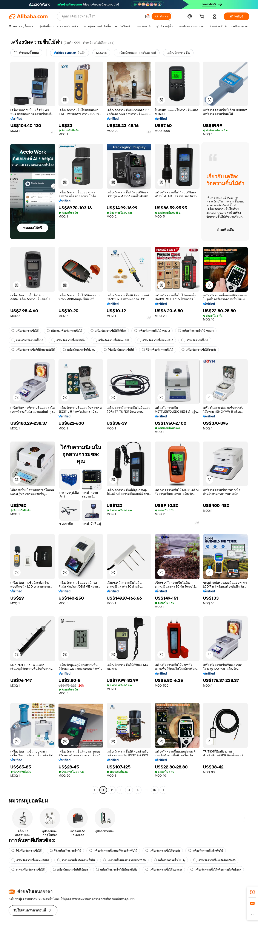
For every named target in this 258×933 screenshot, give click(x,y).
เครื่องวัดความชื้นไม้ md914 (111, 340)
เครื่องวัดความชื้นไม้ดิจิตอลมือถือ (116, 869)
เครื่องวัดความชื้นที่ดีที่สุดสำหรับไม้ (33, 349)
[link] (252, 892)
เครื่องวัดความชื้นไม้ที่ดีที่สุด (108, 331)
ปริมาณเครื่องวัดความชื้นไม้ (64, 331)
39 (154, 789)
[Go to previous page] (94, 790)
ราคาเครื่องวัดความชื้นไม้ (28, 869)
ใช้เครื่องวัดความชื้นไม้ (119, 349)
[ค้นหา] (161, 16)
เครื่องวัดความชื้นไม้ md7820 (30, 860)
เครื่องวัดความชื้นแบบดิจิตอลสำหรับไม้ (113, 850)
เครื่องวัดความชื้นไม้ (24, 331)
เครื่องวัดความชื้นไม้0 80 (79, 349)
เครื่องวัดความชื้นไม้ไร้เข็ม (68, 340)
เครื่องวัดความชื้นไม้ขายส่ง (198, 349)
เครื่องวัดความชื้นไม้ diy (169, 860)
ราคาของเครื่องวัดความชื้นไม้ (76, 860)
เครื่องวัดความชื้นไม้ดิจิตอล (70, 869)
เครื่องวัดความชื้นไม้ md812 (152, 331)
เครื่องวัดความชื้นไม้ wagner (163, 869)
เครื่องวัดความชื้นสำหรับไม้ (205, 850)
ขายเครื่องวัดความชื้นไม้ (27, 340)
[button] (147, 16)
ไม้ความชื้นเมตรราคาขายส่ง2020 (124, 860)
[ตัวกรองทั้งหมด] (26, 52)
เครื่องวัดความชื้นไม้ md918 (155, 340)
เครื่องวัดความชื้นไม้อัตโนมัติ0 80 (214, 860)
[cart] (203, 17)
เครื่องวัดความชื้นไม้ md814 (196, 331)
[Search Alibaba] (101, 16)
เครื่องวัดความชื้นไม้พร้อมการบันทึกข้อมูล (215, 869)
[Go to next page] (163, 790)
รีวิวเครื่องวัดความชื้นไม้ (157, 349)
